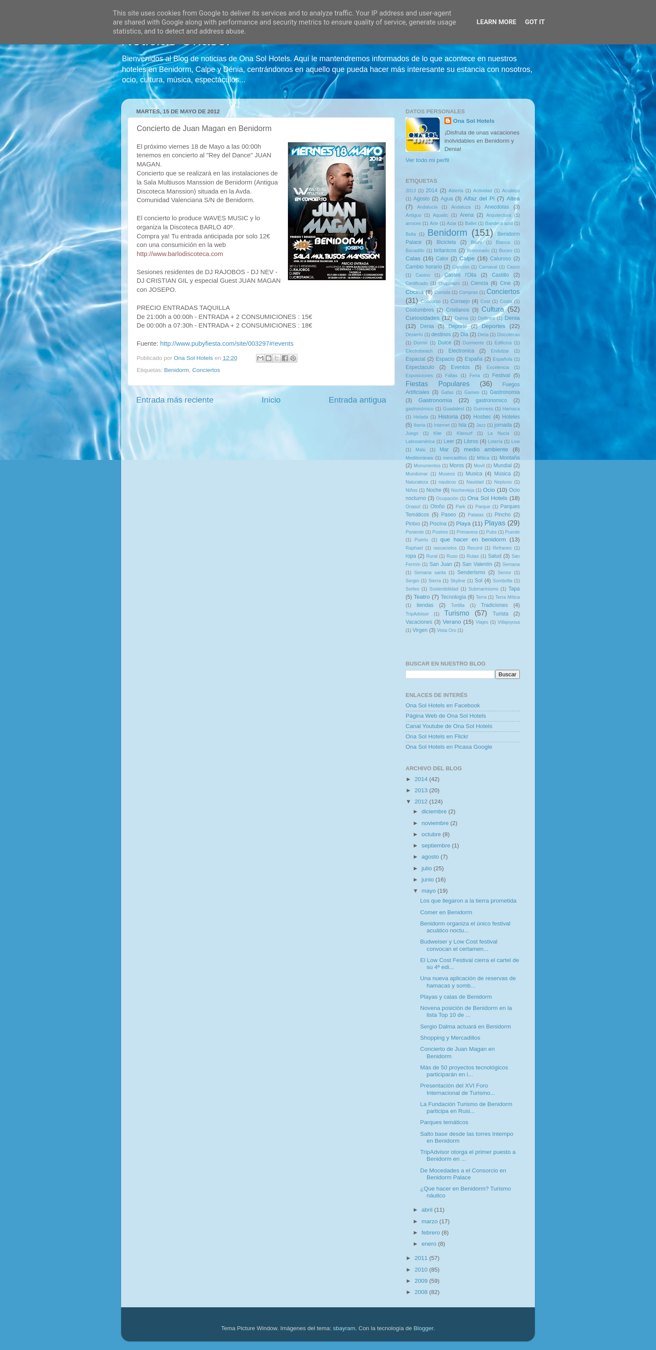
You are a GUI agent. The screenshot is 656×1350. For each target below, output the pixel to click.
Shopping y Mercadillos (450, 1037)
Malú (420, 449)
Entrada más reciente (175, 399)
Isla (462, 425)
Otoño (437, 506)
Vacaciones (419, 622)
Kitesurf (464, 433)
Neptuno (503, 481)
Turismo (456, 613)
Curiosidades (423, 318)
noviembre (436, 823)
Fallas (451, 375)
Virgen (420, 630)
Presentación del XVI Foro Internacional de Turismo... (457, 1089)
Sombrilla (502, 580)
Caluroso (500, 259)
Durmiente (473, 342)
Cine (505, 283)
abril (428, 1209)
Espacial (415, 359)
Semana (511, 564)
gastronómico (420, 408)
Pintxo (413, 524)
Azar (451, 223)
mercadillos (455, 457)
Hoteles (511, 417)
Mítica (483, 457)
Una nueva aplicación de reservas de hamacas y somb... (468, 981)
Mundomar (417, 473)
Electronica (461, 351)
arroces (413, 223)
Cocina (415, 292)
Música (502, 474)
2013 (411, 190)
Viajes (482, 622)
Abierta (456, 190)
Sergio (412, 580)
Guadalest (453, 408)
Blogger (423, 1328)
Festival (501, 375)
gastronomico (491, 400)
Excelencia (498, 367)
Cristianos (457, 310)
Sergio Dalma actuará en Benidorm (465, 1026)
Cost (485, 301)
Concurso (430, 301)
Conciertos (206, 370)
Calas (413, 258)
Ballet (471, 223)
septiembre (437, 845)
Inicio (271, 399)
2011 (422, 1258)
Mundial (503, 465)
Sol (479, 581)
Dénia (427, 326)
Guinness (483, 408)
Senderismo (471, 572)
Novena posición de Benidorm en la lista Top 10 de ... (466, 1011)
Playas (495, 523)
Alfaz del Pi (479, 198)
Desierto (414, 334)
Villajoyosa (509, 622)
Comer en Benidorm (446, 912)
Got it (535, 22)
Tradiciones (494, 605)
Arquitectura (498, 215)
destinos (441, 334)
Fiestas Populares (438, 384)
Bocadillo (415, 250)
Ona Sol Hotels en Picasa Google (449, 747)
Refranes (502, 547)
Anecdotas (496, 207)
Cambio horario (424, 267)
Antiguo (414, 215)
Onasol (413, 506)
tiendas (425, 605)
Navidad (475, 481)
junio (428, 879)
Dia (464, 334)
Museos (447, 473)
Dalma (461, 318)
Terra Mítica (507, 597)
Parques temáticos (444, 1122)
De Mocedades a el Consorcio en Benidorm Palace (463, 1174)
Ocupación (447, 498)
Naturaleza (417, 481)
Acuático (511, 190)
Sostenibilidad (443, 588)
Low (515, 441)
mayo (429, 891)
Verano (452, 622)
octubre (432, 834)
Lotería (495, 441)
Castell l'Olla (460, 275)
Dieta (483, 334)
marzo (430, 1221)
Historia (448, 416)
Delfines (486, 318)
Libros (471, 441)
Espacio (445, 359)
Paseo (448, 515)
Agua (446, 199)
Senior (504, 572)
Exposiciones (419, 375)
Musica (474, 474)
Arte (434, 223)
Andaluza (461, 206)
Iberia (419, 425)
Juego (412, 433)
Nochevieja (462, 490)
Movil (479, 465)
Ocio (489, 490)
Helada (420, 416)
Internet (442, 425)
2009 (422, 1281)
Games (471, 392)
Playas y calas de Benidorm (456, 997)
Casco (513, 266)
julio (428, 868)
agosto (431, 856)
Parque (482, 506)
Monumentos (427, 465)
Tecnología (453, 597)
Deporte (457, 326)
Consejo (460, 301)
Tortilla (458, 605)
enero (430, 1244)
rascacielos (445, 547)
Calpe (467, 258)
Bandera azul (499, 223)
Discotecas (508, 334)
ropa (411, 556)
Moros (457, 465)
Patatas (476, 514)
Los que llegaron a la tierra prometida (468, 900)
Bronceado (478, 250)
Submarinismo (483, 588)
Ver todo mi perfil (427, 160)
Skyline (457, 580)
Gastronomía (435, 400)
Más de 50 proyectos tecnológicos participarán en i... (464, 1071)
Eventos (460, 367)
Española (502, 359)
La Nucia (498, 433)
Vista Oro (446, 630)
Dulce (444, 343)
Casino (422, 275)
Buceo (505, 250)
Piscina (438, 524)
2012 (422, 801)
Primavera (467, 531)
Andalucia (427, 206)
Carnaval (488, 266)
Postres (440, 531)
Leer (449, 441)
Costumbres (420, 310)
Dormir (421, 342)
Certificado (417, 283)
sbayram (344, 1328)
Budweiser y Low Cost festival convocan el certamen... (458, 945)
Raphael (414, 547)
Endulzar (500, 350)
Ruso (452, 556)
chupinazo (449, 283)
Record (474, 547)
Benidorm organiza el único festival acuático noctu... (465, 927)
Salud (494, 556)
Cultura (492, 309)
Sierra (434, 580)
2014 (431, 191)
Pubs (491, 531)
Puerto (421, 539)
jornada (503, 425)
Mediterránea (419, 457)
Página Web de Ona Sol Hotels (446, 715)
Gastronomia (505, 392)
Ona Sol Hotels (473, 121)
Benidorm (176, 370)
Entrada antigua (357, 399)
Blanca (503, 242)
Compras (468, 292)
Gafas (447, 392)
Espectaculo (420, 367)
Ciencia (479, 283)
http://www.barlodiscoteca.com (180, 253)
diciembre (435, 811)
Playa (463, 523)
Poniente (415, 531)
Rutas (473, 556)
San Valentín (477, 564)
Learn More (496, 22)
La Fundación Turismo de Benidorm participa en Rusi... (466, 1107)
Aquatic (440, 215)
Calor (442, 259)
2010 (422, 1269)
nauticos (447, 481)
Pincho (503, 515)
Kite (438, 433)
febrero (432, 1232)
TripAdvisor (417, 613)
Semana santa (430, 572)
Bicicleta (446, 242)
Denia (512, 318)
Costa (506, 301)
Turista (501, 614)
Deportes (493, 326)
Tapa (514, 589)
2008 (422, 1292)
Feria (474, 375)
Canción (460, 266)
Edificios (503, 342)
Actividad (482, 190)
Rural (431, 556)
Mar (444, 450)
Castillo (500, 275)
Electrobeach (419, 350)
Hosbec (482, 417)
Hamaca (511, 408)
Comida (442, 292)
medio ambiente (486, 449)
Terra (481, 597)
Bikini (476, 242)
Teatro (422, 597)
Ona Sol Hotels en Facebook (443, 705)
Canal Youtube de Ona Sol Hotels (449, 726)
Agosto (421, 199)
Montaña (510, 458)
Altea (513, 198)
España (473, 359)
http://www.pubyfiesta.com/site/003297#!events (226, 343)
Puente (512, 531)
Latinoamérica (420, 441)
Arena (467, 215)
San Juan (440, 564)
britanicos (445, 250)
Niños (412, 490)
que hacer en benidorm (473, 539)
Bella (411, 234)
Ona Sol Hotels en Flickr (437, 736)
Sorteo (412, 588)
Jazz (481, 425)
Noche (433, 490)
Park (460, 506)
